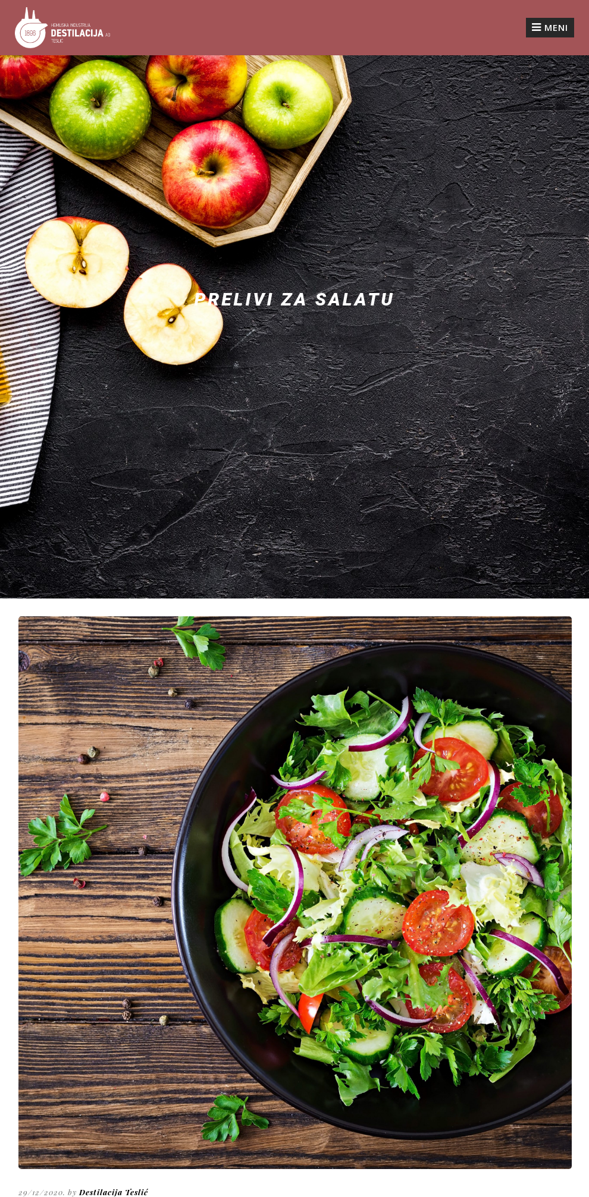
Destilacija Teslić (113, 1192)
